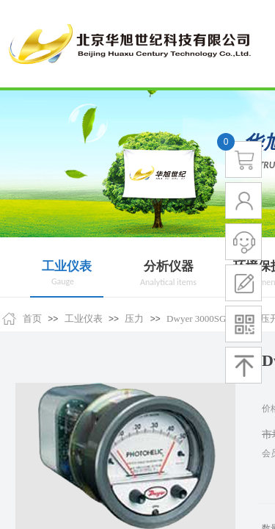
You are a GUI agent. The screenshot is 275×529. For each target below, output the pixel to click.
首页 (32, 318)
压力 (134, 318)
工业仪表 (67, 266)
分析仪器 (169, 266)
